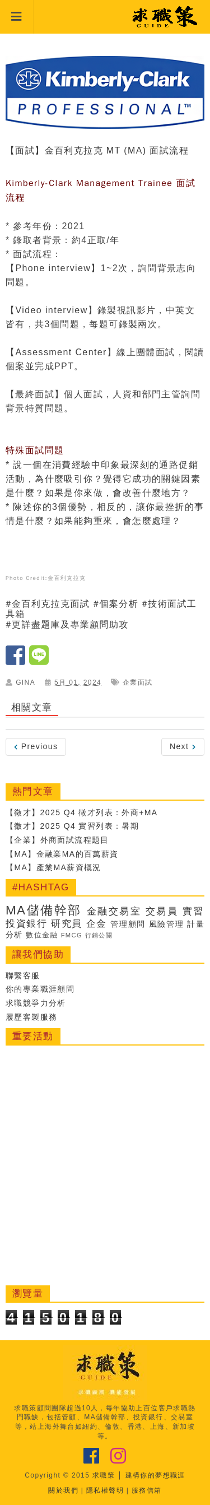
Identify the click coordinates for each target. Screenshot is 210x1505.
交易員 (162, 911)
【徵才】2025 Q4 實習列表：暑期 (72, 825)
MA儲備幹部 (44, 910)
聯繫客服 (23, 975)
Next (183, 746)
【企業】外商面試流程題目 (57, 839)
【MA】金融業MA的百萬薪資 (62, 853)
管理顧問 (128, 923)
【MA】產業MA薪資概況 (53, 867)
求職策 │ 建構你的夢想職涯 (138, 1475)
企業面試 (138, 682)
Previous (36, 746)
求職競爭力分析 (36, 1002)
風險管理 (166, 923)
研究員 (66, 923)
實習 (193, 911)
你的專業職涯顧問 (40, 988)
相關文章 (32, 707)
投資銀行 (27, 923)
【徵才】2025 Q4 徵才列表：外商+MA (82, 812)
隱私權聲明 (105, 1490)
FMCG (72, 935)
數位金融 (42, 935)
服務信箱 (147, 1490)
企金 (96, 923)
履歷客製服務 (31, 1016)
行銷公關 (99, 935)
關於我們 (63, 1490)
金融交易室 (114, 911)
